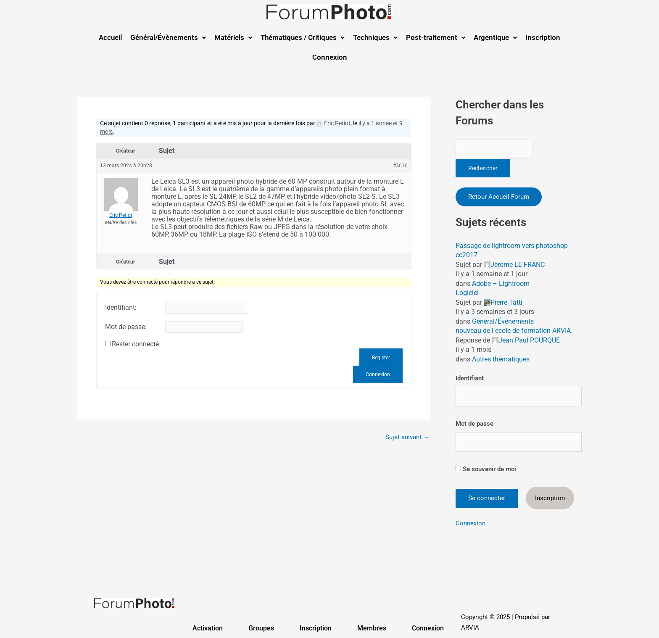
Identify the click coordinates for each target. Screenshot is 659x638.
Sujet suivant (407, 437)
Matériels (233, 37)
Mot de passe (474, 423)
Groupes (261, 628)
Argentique (495, 37)
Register (381, 358)
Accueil (110, 37)
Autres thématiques (501, 359)
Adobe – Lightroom (501, 283)
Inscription (542, 37)
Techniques (375, 37)
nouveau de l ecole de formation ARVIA (513, 331)
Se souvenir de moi (486, 469)
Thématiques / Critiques (303, 37)
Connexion (329, 57)
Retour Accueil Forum (498, 196)
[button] (168, 37)
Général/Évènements (168, 37)
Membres (371, 628)
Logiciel (467, 293)
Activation (207, 628)
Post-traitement (435, 37)
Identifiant (470, 378)
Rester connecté (135, 344)
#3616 (400, 166)
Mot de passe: (126, 327)
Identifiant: (121, 307)
